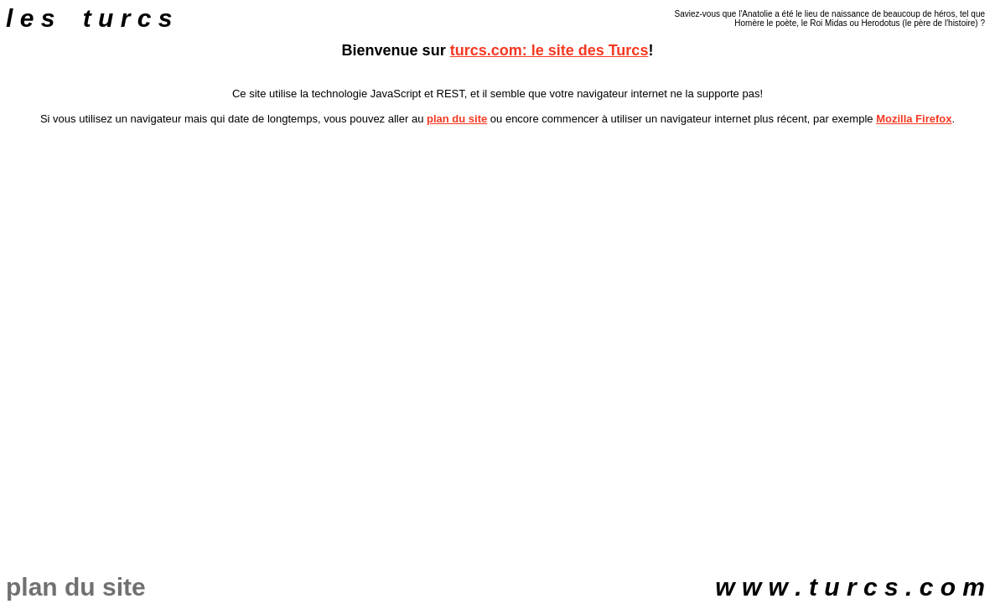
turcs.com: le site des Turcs (549, 50)
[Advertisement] (498, 175)
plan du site (457, 118)
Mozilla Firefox (913, 118)
